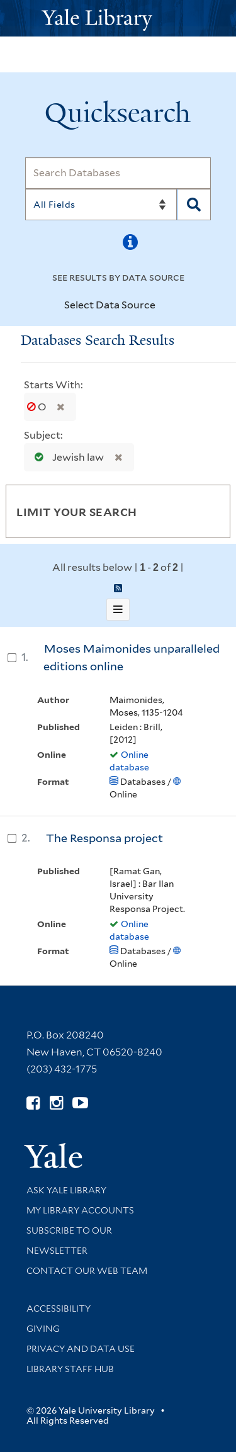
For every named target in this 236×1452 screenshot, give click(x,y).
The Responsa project (104, 838)
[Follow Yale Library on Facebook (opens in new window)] (33, 1103)
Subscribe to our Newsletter (69, 1240)
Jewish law (66, 457)
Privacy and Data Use (80, 1349)
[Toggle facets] (205, 511)
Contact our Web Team (86, 1271)
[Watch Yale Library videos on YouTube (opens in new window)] (80, 1103)
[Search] (118, 173)
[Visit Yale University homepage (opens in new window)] (53, 1151)
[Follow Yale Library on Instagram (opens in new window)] (56, 1103)
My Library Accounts (80, 1210)
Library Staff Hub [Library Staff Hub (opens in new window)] (70, 1369)
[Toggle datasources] (166, 305)
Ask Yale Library (66, 1190)
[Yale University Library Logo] (118, 19)
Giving (43, 1329)
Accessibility (58, 1308)
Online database (129, 761)
